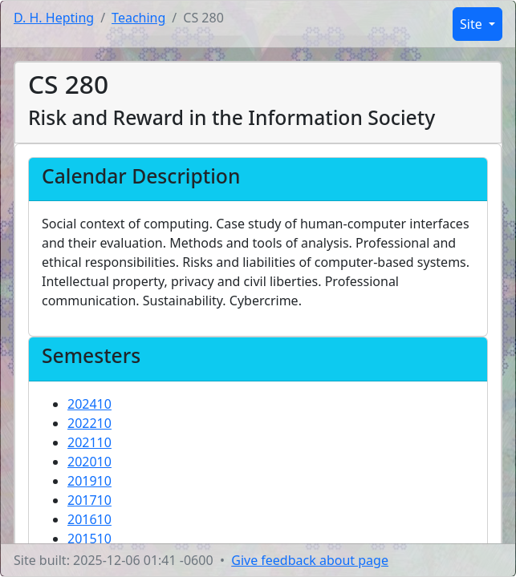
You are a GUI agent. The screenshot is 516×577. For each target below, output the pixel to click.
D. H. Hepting (54, 17)
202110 (89, 442)
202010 (89, 461)
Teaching (138, 17)
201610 (89, 519)
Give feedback (309, 560)
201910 (89, 481)
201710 (89, 500)
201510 (89, 538)
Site (473, 24)
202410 (89, 404)
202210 (89, 423)
